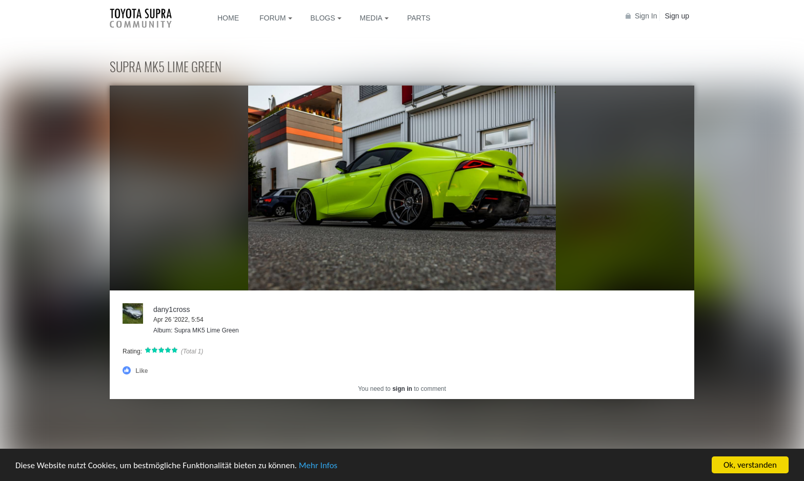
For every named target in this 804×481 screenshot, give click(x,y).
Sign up (677, 16)
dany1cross (171, 309)
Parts (418, 18)
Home (228, 18)
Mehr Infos (318, 466)
